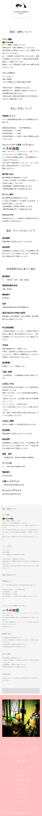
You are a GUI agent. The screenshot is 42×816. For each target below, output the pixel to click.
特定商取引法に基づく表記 (21, 779)
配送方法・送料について (21, 775)
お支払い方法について (21, 771)
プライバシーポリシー (21, 784)
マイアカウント (21, 797)
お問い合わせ (21, 788)
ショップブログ (21, 793)
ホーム (21, 766)
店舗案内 (21, 801)
